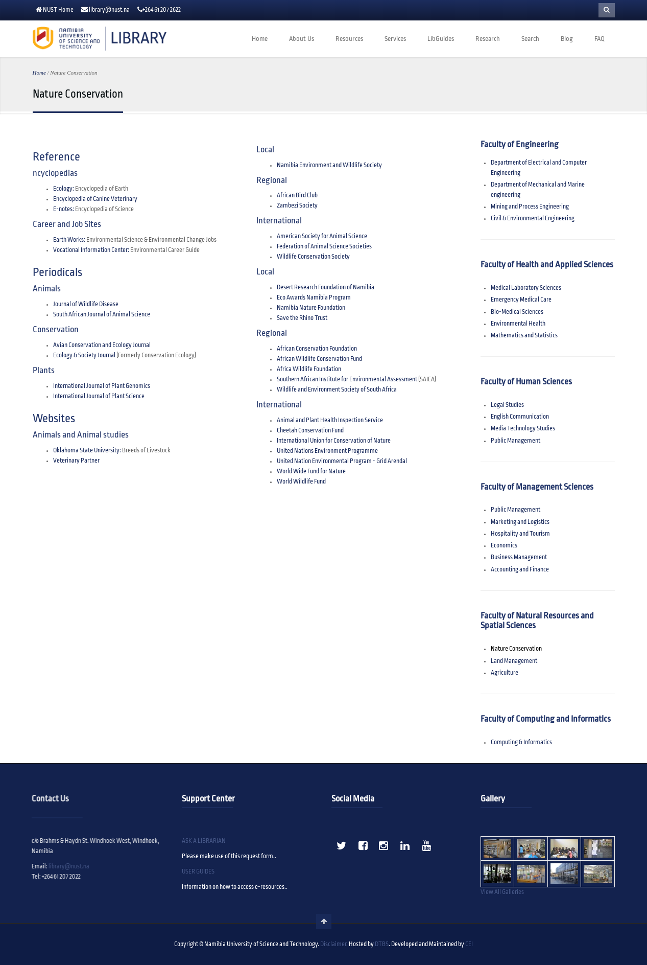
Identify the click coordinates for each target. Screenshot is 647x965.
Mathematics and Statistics (524, 335)
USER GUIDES (198, 871)
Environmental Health (518, 323)
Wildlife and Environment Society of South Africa (337, 389)
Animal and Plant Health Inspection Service (330, 420)
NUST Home (58, 10)
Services (395, 38)
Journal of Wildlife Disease (85, 304)
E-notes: (63, 209)
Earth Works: (69, 240)
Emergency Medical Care (521, 299)
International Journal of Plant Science (99, 396)
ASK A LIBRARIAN (204, 841)
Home (260, 38)
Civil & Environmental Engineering (532, 218)
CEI (469, 944)
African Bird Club (297, 195)
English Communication (520, 416)
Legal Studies (507, 405)
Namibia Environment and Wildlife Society (329, 165)
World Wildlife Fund (301, 481)
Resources (349, 38)
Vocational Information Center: (91, 250)
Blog (567, 38)
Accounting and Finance (520, 569)
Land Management (514, 661)
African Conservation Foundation (317, 349)
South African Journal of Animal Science (101, 314)
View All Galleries (502, 892)
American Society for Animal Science (322, 236)
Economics (504, 545)
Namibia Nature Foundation (311, 308)
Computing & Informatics (521, 742)
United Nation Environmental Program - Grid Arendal (342, 461)
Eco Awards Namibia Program (314, 297)
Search (530, 38)
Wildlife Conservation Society (313, 257)
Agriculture (504, 673)
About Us (301, 38)
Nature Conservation (516, 649)
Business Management (519, 557)
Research (487, 38)
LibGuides (440, 38)
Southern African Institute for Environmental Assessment (347, 379)
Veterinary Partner (76, 460)
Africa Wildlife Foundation (309, 369)
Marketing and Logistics (520, 522)
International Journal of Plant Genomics (101, 386)
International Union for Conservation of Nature (334, 441)
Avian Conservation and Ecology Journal (102, 345)
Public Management (515, 441)
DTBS (382, 944)
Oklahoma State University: (87, 450)
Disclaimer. (334, 944)
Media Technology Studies (523, 428)
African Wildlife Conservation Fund (319, 359)
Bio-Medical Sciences (517, 312)
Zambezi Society (297, 205)
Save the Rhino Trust (302, 318)
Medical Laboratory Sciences (526, 288)
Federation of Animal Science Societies (324, 246)
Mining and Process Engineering (530, 206)
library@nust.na (109, 10)
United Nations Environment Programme (327, 451)
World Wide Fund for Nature (311, 471)
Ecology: (63, 189)
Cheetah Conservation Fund (310, 430)
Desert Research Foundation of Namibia (325, 287)
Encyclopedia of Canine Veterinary (95, 199)
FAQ (599, 38)
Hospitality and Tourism (520, 534)
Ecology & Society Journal (84, 355)
